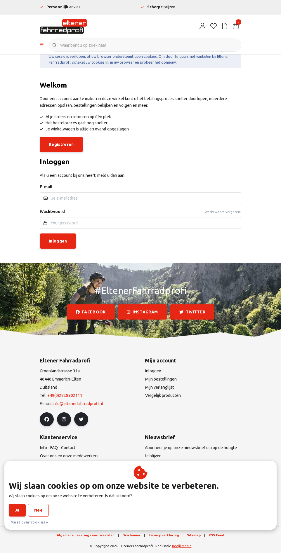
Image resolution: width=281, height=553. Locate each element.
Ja (17, 510)
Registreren (61, 144)
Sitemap (194, 535)
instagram (142, 312)
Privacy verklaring (163, 535)
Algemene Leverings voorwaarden (86, 535)
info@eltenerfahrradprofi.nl (78, 403)
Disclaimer (131, 535)
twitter (192, 312)
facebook (91, 312)
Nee (38, 510)
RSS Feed (216, 535)
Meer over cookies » (29, 522)
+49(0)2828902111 (64, 395)
